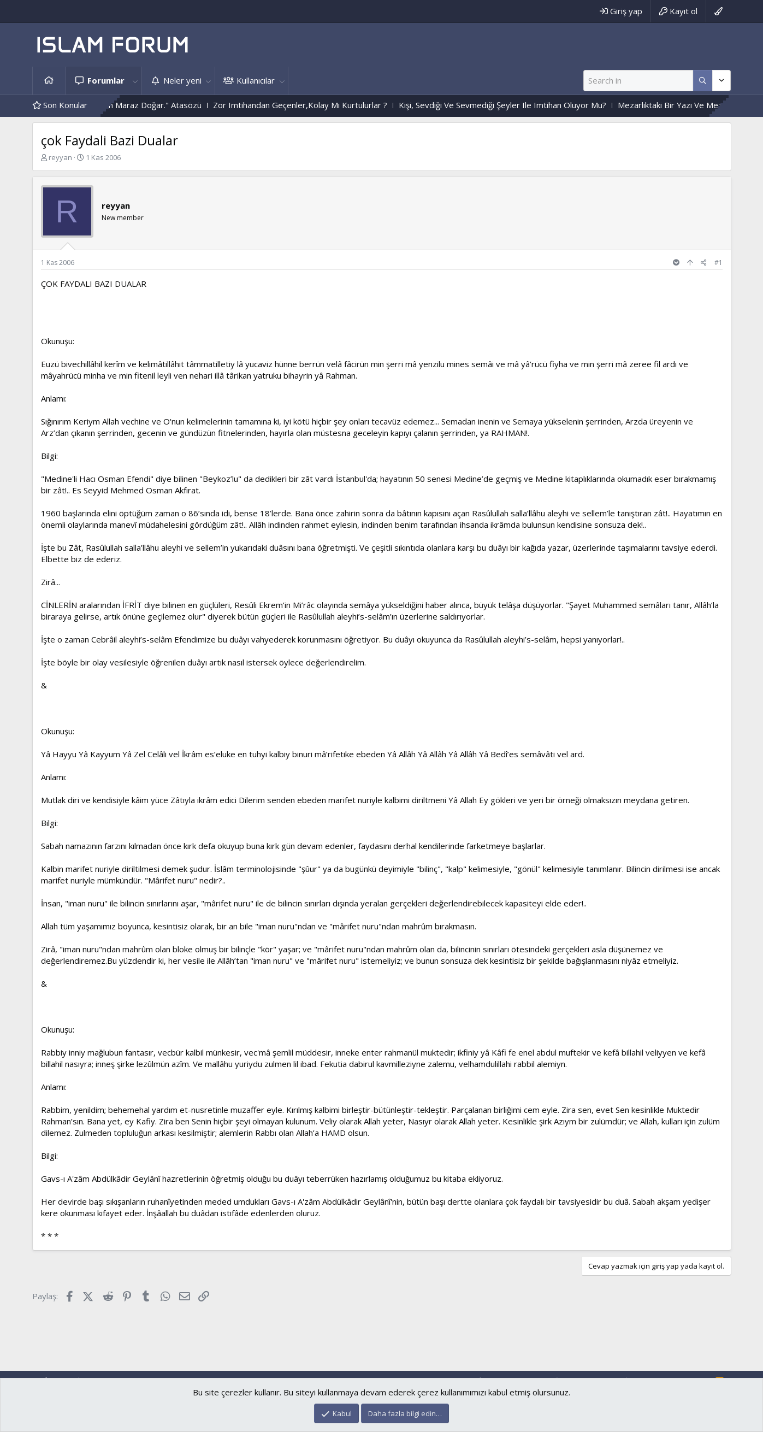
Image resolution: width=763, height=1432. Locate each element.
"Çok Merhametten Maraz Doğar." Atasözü (148, 104)
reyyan (60, 157)
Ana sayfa (49, 81)
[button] (135, 81)
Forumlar (106, 80)
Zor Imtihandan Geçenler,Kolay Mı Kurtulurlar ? (326, 104)
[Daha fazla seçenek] (702, 80)
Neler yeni (182, 80)
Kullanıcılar (255, 80)
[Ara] (638, 80)
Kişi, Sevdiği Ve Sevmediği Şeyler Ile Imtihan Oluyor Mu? (528, 104)
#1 (718, 262)
